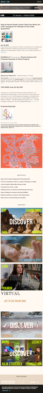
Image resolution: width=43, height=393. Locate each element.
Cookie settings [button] (5, 390)
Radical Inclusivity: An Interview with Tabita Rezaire (15, 195)
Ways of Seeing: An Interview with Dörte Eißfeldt (14, 192)
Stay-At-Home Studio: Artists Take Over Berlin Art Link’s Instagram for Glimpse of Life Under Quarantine (20, 27)
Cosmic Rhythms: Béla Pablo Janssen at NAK (13, 184)
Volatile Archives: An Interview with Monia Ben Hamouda (17, 189)
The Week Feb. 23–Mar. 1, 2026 (9, 187)
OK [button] (9, 390)
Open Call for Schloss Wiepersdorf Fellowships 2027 (15, 179)
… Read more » (35, 101)
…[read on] (11, 127)
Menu (39, 2)
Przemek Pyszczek (8, 106)
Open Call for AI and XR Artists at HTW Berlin (13, 197)
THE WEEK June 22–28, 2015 (12, 87)
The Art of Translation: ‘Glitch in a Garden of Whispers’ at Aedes (18, 181)
